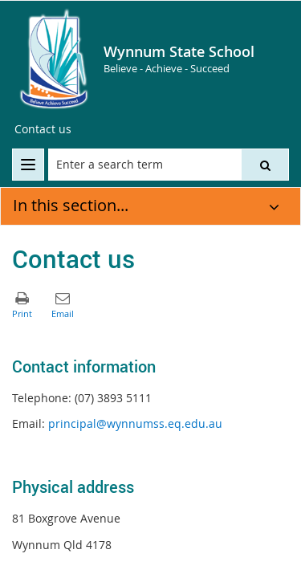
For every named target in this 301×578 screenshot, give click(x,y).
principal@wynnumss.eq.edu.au (135, 423)
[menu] (28, 165)
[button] (265, 165)
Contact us (42, 128)
